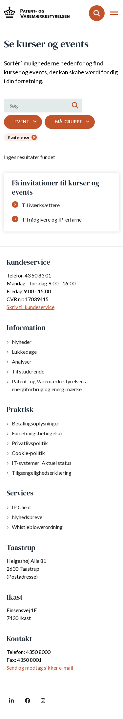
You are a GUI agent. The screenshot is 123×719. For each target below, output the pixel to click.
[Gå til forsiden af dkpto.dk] (35, 13)
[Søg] (43, 105)
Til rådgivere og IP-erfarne (52, 219)
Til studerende (28, 371)
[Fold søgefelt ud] (97, 13)
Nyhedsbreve (27, 517)
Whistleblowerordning (37, 527)
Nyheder (21, 342)
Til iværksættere (41, 205)
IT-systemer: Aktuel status (42, 463)
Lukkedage (24, 351)
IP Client (21, 507)
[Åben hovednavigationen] (116, 13)
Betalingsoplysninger (35, 423)
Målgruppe (68, 121)
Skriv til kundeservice (30, 307)
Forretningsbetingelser (37, 433)
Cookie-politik (28, 453)
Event (22, 121)
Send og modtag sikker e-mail (40, 667)
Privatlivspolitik (30, 443)
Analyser (21, 361)
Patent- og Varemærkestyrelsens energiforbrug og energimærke (49, 385)
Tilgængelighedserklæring (42, 472)
